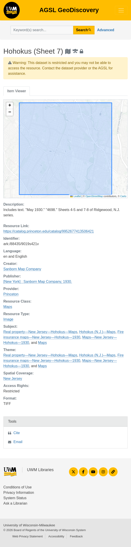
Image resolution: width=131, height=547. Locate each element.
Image (8, 319)
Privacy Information (18, 492)
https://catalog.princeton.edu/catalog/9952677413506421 (48, 231)
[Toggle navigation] (121, 10)
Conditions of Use (17, 487)
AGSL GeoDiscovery (11, 12)
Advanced (105, 30)
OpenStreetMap (94, 196)
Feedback (76, 536)
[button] (9, 105)
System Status (14, 498)
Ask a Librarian (15, 503)
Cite (16, 433)
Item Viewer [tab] (16, 91)
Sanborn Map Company (22, 269)
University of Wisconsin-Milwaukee (29, 525)
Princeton (11, 294)
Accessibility (56, 536)
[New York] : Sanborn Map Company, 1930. (37, 281)
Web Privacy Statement (27, 536)
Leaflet (75, 196)
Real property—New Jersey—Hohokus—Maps (40, 332)
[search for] (42, 30)
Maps (7, 307)
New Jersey (12, 378)
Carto (123, 196)
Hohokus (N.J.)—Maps (97, 332)
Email (17, 442)
